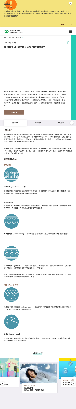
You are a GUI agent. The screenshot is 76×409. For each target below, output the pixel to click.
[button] (58, 24)
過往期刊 (18, 38)
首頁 (5, 38)
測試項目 (38, 123)
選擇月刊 (11, 38)
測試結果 (61, 123)
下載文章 (14, 112)
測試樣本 (15, 123)
